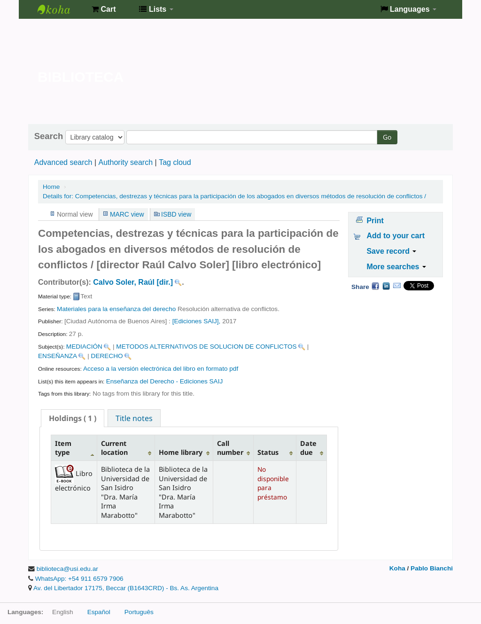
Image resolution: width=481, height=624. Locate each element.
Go (387, 137)
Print (374, 221)
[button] (104, 9)
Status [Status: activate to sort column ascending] (268, 452)
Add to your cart (395, 236)
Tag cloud (175, 162)
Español (98, 612)
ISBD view (176, 214)
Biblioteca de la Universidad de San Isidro (61, 9)
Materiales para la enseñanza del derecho (116, 308)
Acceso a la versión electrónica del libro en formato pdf (160, 368)
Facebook (375, 285)
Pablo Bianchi (432, 568)
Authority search (125, 162)
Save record (391, 251)
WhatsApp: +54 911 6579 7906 (79, 578)
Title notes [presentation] (134, 418)
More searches (396, 267)
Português (139, 612)
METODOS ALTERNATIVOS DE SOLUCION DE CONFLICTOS (206, 346)
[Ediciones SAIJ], (196, 321)
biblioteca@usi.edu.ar (67, 568)
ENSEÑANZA (57, 355)
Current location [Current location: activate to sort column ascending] (114, 448)
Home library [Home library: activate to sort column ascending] (180, 452)
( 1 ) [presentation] (72, 418)
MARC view (127, 214)
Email (397, 285)
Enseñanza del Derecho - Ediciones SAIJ (164, 381)
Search (48, 136)
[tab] (72, 418)
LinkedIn (386, 285)
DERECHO (107, 355)
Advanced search (63, 162)
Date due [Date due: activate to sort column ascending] (308, 448)
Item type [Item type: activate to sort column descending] (63, 448)
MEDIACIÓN (84, 346)
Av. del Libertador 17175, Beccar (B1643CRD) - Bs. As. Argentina (125, 588)
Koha (397, 568)
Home (51, 186)
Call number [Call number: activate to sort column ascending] (230, 448)
